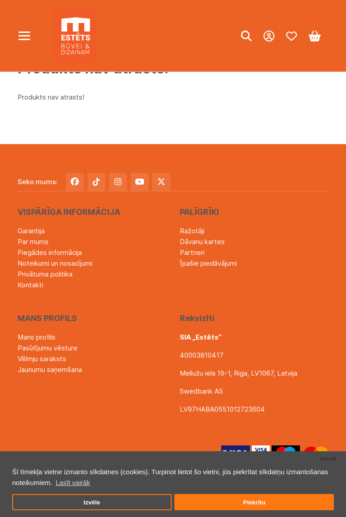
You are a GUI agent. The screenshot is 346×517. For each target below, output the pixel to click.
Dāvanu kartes (202, 241)
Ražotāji (192, 231)
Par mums (33, 241)
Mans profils (36, 337)
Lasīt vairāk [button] (72, 482)
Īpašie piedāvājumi (208, 263)
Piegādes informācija (50, 252)
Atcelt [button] (328, 458)
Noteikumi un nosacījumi (55, 263)
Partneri (192, 252)
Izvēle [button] (91, 502)
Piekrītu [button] (254, 502)
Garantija (31, 231)
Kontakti (30, 285)
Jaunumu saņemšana (50, 369)
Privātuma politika (45, 274)
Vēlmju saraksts (42, 358)
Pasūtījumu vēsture (47, 348)
